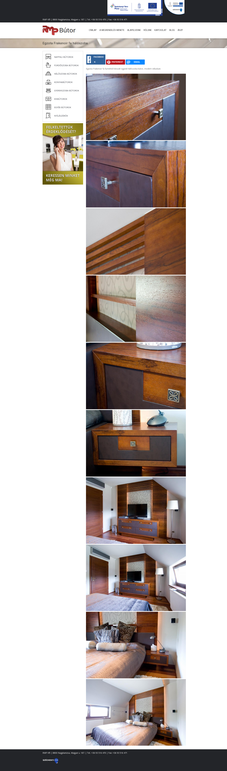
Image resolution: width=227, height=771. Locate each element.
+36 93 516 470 (98, 19)
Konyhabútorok (63, 82)
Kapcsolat (160, 30)
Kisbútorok (60, 99)
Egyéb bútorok (62, 107)
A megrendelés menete (111, 30)
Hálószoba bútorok (65, 73)
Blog (172, 30)
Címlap (93, 30)
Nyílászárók (61, 115)
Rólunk (148, 30)
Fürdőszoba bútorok (66, 65)
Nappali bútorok (63, 57)
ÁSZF (180, 30)
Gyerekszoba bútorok (66, 90)
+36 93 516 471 (120, 19)
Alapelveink (134, 30)
